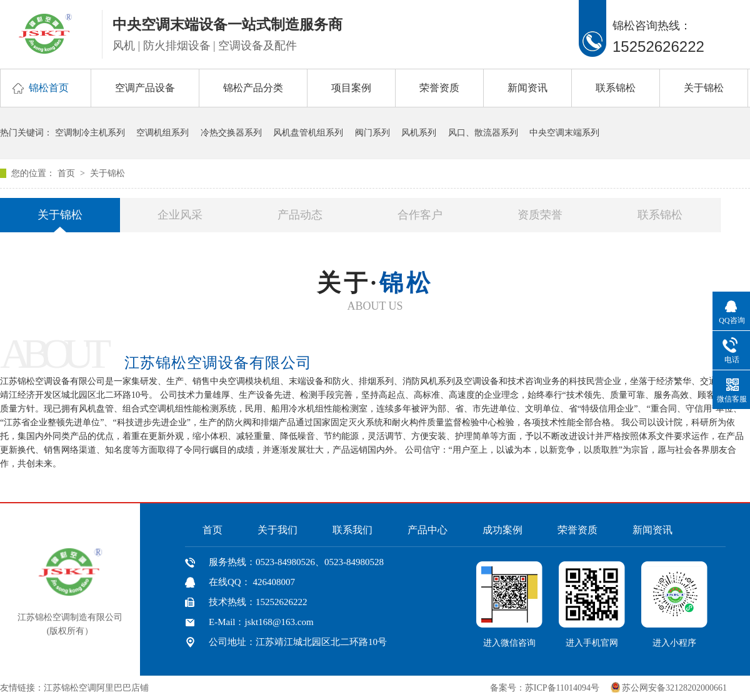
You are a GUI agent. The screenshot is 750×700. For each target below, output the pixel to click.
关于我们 (278, 530)
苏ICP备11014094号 (562, 688)
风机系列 (418, 132)
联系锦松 (616, 87)
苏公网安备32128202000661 (674, 688)
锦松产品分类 (253, 87)
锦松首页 (49, 87)
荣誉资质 (439, 87)
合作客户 (420, 215)
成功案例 (502, 530)
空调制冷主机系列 (90, 132)
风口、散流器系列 (483, 132)
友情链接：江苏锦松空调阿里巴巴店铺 (74, 688)
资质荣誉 (540, 215)
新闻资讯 (528, 87)
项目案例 (351, 87)
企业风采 (180, 215)
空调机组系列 (162, 132)
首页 (68, 173)
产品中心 (428, 530)
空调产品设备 (145, 87)
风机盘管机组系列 (308, 132)
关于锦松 (704, 87)
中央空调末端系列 (564, 132)
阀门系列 (372, 132)
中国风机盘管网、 (190, 688)
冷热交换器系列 (231, 132)
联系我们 (352, 530)
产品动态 (300, 215)
